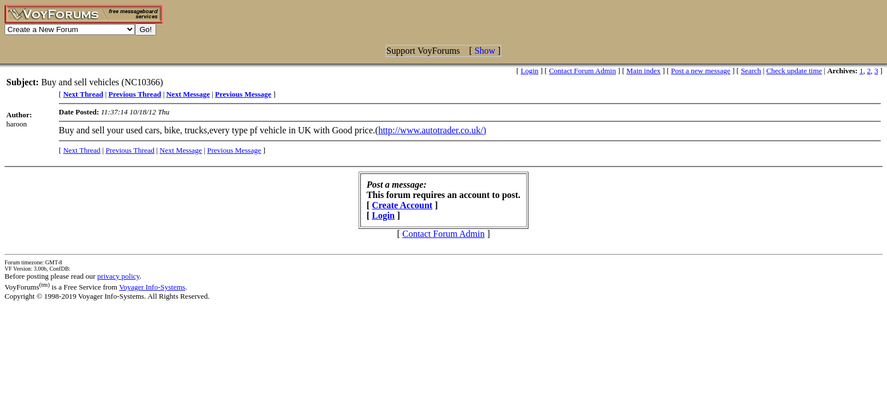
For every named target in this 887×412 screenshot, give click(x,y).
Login (529, 70)
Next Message (181, 150)
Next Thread (81, 150)
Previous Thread (130, 150)
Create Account (402, 205)
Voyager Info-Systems (152, 287)
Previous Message (234, 150)
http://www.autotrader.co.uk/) (432, 130)
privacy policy (118, 276)
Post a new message (700, 70)
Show (485, 51)
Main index (643, 70)
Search (751, 70)
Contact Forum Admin (582, 70)
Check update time (794, 70)
